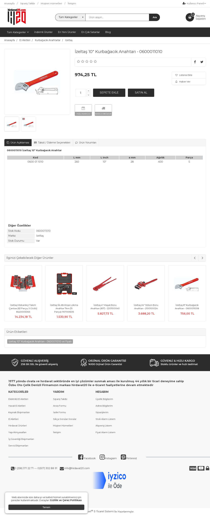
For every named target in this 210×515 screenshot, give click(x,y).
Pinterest (129, 458)
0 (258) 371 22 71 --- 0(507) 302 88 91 (35, 468)
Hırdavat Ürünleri (17, 425)
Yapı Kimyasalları (17, 432)
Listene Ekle (183, 75)
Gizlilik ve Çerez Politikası (66, 500)
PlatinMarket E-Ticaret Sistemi (95, 511)
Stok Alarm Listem (105, 419)
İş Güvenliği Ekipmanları (21, 439)
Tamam (46, 507)
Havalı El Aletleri (17, 405)
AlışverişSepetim (201, 17)
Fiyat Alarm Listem (105, 432)
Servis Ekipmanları (18, 445)
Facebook (87, 458)
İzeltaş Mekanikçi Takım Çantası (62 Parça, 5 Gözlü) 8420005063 (23, 308)
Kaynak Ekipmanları (19, 412)
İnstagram (108, 458)
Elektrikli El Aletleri (18, 399)
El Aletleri (13, 419)
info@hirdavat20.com (77, 468)
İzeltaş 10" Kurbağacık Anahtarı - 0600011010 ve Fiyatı (40, 341)
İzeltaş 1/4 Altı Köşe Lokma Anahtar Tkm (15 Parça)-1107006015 (64, 308)
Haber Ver (182, 81)
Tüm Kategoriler (16, 32)
